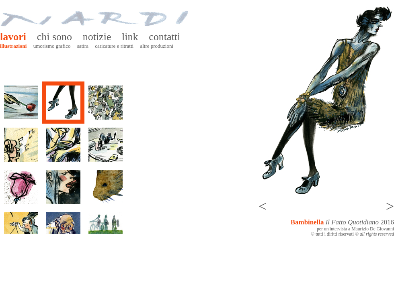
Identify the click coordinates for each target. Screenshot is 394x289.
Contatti (164, 37)
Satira (82, 46)
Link (130, 37)
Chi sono (54, 37)
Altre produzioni (156, 46)
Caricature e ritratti (114, 46)
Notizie (97, 37)
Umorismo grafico (52, 46)
